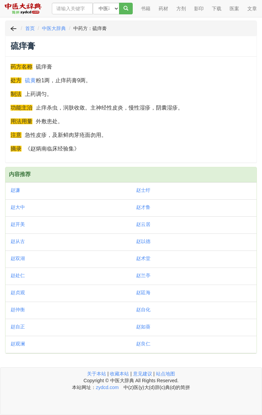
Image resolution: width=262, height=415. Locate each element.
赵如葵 (143, 326)
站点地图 (165, 373)
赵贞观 (18, 292)
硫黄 (30, 80)
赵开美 (18, 224)
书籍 (145, 8)
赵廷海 (143, 292)
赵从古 (18, 241)
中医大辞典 (54, 28)
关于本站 (96, 373)
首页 (30, 28)
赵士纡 (143, 190)
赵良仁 (143, 343)
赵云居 (143, 224)
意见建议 (142, 373)
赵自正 (18, 326)
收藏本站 (119, 373)
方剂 (181, 8)
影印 (199, 8)
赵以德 (143, 241)
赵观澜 (18, 343)
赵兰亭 (143, 275)
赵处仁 (18, 275)
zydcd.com (107, 387)
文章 (252, 8)
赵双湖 (18, 258)
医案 (234, 8)
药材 (163, 8)
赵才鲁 (143, 207)
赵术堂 (143, 258)
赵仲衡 (18, 309)
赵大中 (18, 207)
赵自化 (143, 309)
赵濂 (15, 190)
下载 (216, 8)
